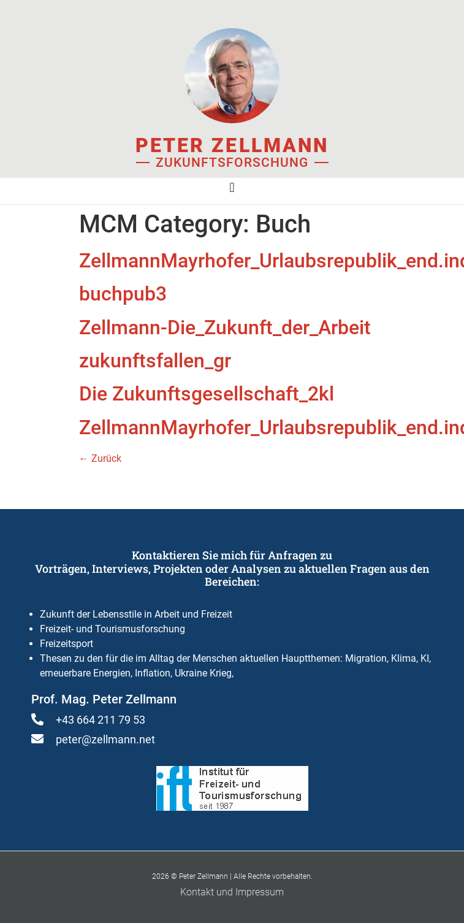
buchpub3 (123, 293)
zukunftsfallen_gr (155, 360)
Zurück (100, 458)
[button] (232, 188)
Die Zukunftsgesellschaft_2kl (206, 393)
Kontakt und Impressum (232, 892)
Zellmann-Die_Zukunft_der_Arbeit (225, 327)
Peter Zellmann (232, 145)
